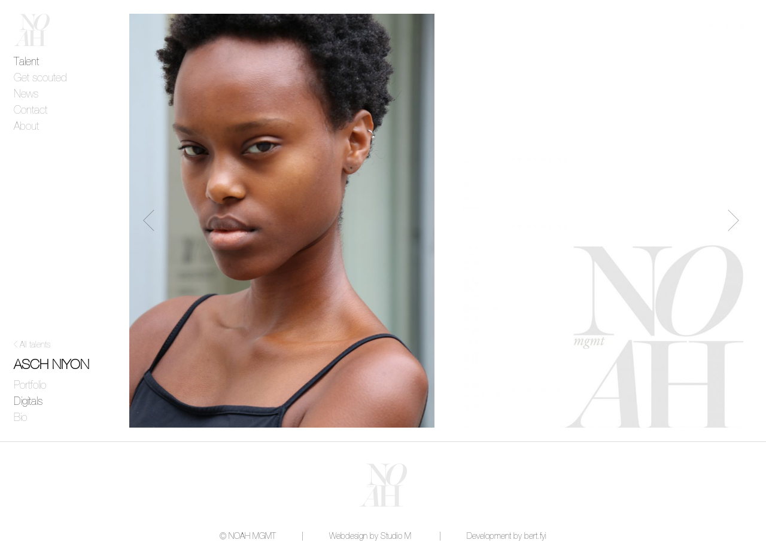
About (26, 126)
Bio (20, 418)
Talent (26, 62)
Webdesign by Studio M (370, 536)
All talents (35, 345)
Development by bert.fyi (506, 536)
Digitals (28, 402)
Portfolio (30, 385)
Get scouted (40, 78)
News (26, 94)
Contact (30, 110)
